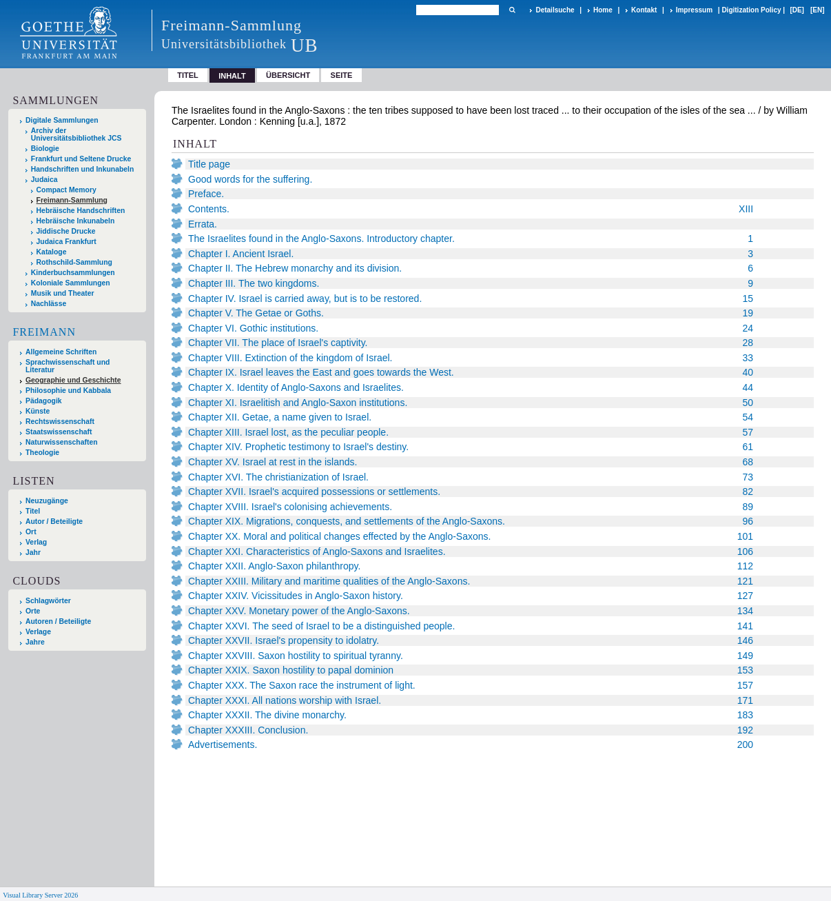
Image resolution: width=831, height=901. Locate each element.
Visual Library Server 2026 (40, 895)
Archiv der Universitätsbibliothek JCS (76, 134)
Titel (187, 75)
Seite (342, 75)
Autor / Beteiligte (54, 521)
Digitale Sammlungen (62, 120)
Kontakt (644, 10)
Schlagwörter (48, 601)
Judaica (44, 179)
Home (603, 10)
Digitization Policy (751, 10)
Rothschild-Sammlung (74, 262)
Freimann (44, 332)
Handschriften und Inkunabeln (82, 169)
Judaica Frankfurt (66, 241)
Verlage (38, 632)
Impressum (694, 10)
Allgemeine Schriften (60, 352)
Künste (37, 411)
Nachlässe (48, 303)
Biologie (45, 148)
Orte (32, 611)
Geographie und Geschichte (73, 380)
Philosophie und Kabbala (68, 390)
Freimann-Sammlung (72, 200)
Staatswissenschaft (58, 432)
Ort (31, 532)
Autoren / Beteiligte (58, 621)
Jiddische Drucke (66, 231)
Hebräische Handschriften (81, 210)
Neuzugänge (46, 501)
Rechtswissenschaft (59, 421)
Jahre (35, 642)
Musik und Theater (62, 293)
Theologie (42, 452)
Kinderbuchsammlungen (73, 272)
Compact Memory (66, 190)
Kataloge (52, 252)
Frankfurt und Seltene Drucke (81, 159)
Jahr (33, 552)
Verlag (36, 542)
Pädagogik (43, 401)
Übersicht (288, 75)
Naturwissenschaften (61, 442)
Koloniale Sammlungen (70, 283)
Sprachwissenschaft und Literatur (67, 366)
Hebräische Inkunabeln (76, 221)
